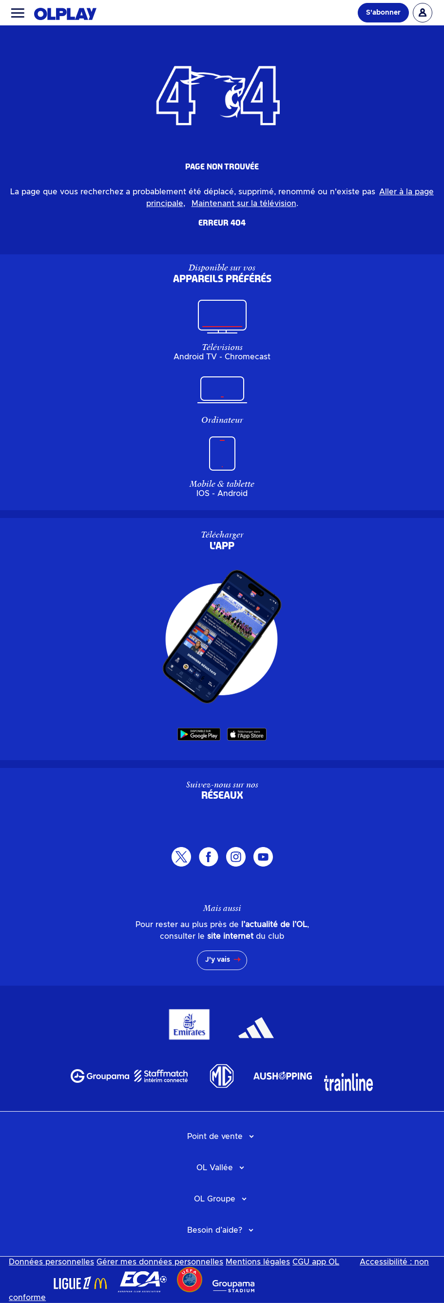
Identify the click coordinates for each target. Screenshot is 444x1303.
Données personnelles (51, 1262)
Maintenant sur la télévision (244, 203)
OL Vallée (214, 1168)
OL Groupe (214, 1199)
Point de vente (215, 1136)
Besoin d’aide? (214, 1230)
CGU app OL (315, 1262)
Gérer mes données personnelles (160, 1262)
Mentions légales (258, 1262)
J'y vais (217, 959)
